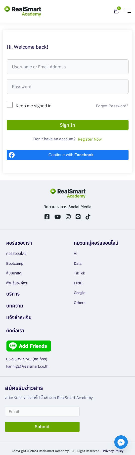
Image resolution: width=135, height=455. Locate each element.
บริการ (13, 294)
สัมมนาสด (13, 273)
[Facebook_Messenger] (121, 442)
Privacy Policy (113, 451)
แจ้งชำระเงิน (19, 317)
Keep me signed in (33, 106)
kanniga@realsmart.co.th (27, 366)
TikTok (79, 273)
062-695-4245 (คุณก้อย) (26, 359)
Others (79, 302)
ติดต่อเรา (15, 330)
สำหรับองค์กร (16, 283)
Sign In (67, 125)
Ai (75, 253)
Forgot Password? (112, 105)
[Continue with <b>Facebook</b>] (68, 155)
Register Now (90, 139)
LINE (78, 283)
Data (78, 263)
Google (79, 292)
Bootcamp (14, 263)
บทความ (14, 306)
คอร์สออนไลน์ (16, 253)
